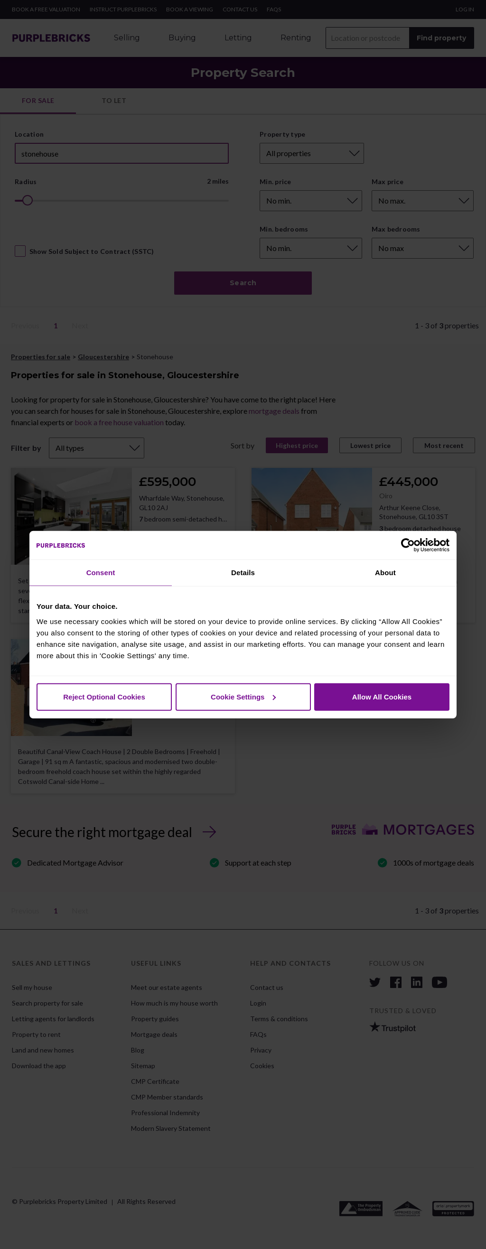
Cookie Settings (243, 696)
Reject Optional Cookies (104, 696)
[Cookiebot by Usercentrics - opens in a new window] (407, 545)
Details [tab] (243, 573)
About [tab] (385, 573)
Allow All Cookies (381, 696)
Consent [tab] (100, 573)
